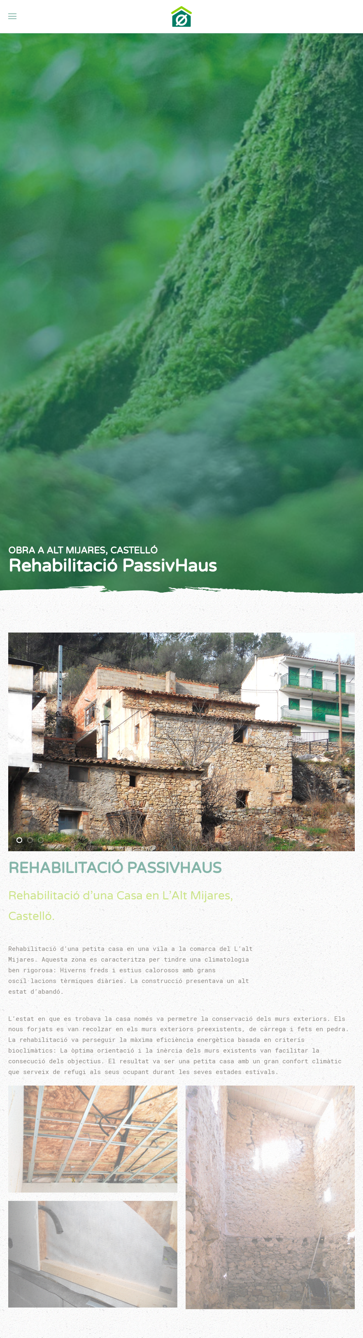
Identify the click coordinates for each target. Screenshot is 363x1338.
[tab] (19, 840)
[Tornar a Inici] (181, 16)
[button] (12, 16)
